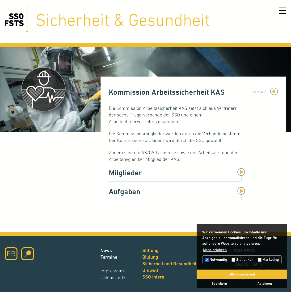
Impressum (112, 270)
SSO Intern (153, 277)
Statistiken (242, 259)
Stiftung (150, 250)
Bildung (150, 257)
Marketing (268, 259)
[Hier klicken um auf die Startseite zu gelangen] (16, 20)
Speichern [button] (219, 283)
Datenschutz (113, 277)
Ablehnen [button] (264, 283)
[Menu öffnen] (282, 11)
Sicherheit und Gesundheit (169, 263)
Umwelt (150, 270)
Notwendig (216, 259)
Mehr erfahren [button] (215, 250)
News (106, 250)
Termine (109, 257)
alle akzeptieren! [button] (242, 274)
